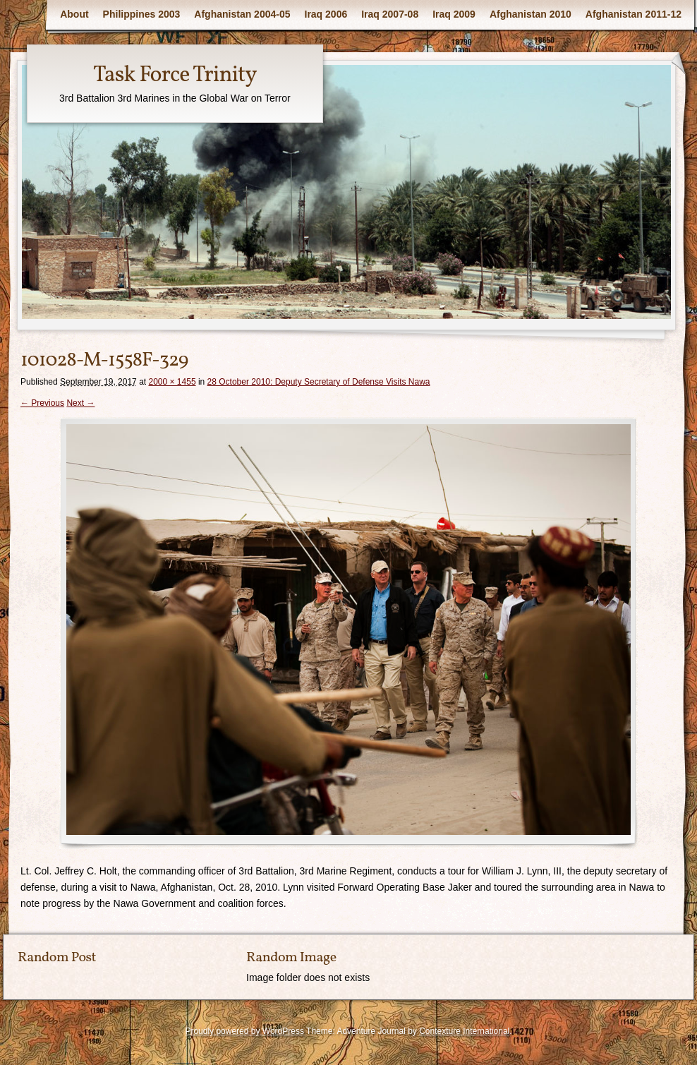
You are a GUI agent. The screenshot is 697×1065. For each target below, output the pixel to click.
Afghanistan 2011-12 (633, 14)
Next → (80, 403)
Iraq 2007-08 (389, 14)
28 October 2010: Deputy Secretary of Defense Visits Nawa (318, 382)
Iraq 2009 (453, 14)
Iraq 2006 (326, 14)
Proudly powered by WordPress (244, 1031)
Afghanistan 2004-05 (242, 14)
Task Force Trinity (175, 75)
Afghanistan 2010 (530, 14)
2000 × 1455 (171, 382)
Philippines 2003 (142, 14)
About (74, 14)
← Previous (42, 403)
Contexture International (464, 1031)
